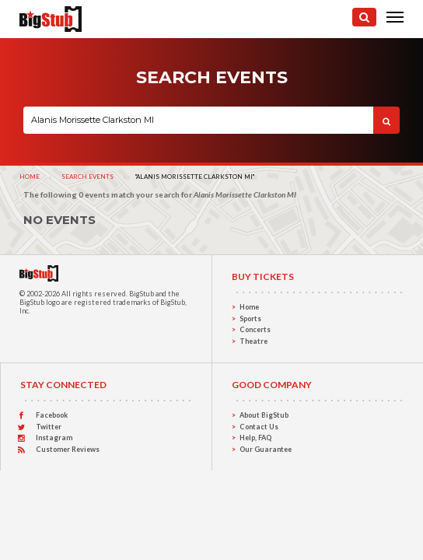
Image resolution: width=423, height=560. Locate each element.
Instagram (54, 437)
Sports (250, 318)
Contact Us (258, 426)
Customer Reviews (68, 449)
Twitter (48, 426)
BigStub (141, 293)
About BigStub (263, 415)
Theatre (253, 341)
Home (29, 176)
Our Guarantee (265, 449)
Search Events (87, 176)
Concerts (255, 329)
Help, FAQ (255, 437)
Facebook (52, 414)
